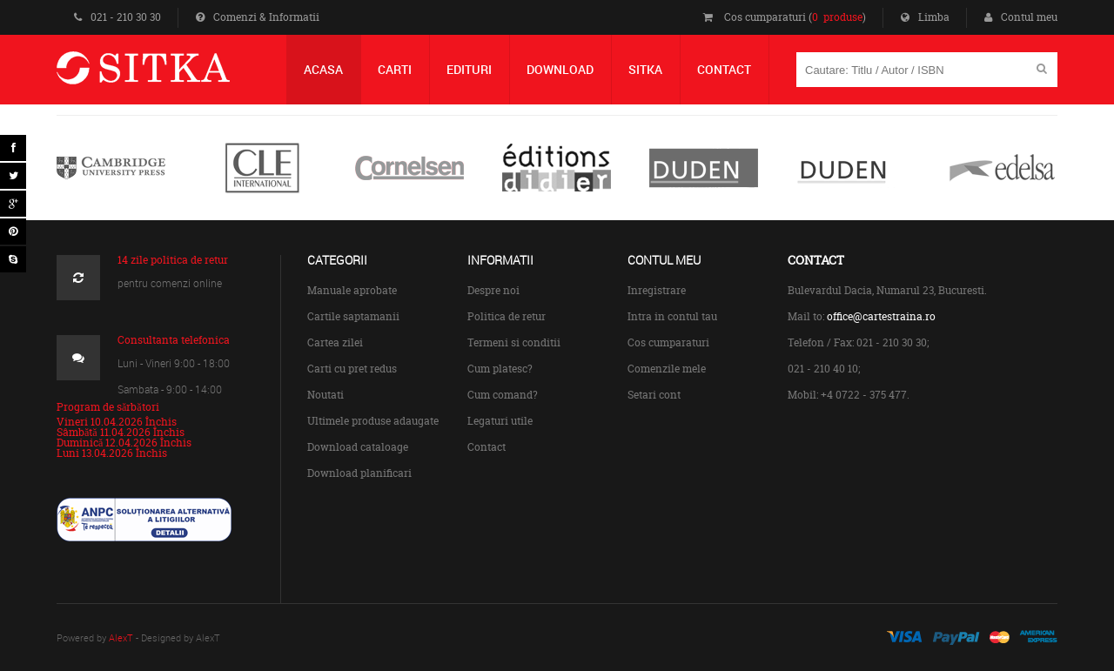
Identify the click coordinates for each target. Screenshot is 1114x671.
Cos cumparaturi (668, 342)
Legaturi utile (500, 420)
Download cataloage (357, 447)
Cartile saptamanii (353, 316)
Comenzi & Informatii (257, 17)
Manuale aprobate (352, 290)
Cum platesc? (500, 368)
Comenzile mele (666, 368)
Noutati (325, 394)
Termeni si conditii (513, 342)
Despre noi (493, 290)
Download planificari (359, 473)
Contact (486, 447)
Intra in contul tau (672, 316)
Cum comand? (502, 394)
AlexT (121, 637)
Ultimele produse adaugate (373, 420)
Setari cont (654, 394)
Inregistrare (656, 290)
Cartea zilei (335, 342)
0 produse (837, 17)
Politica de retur (506, 316)
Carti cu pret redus (352, 368)
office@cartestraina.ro (881, 316)
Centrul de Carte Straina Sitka (168, 75)
